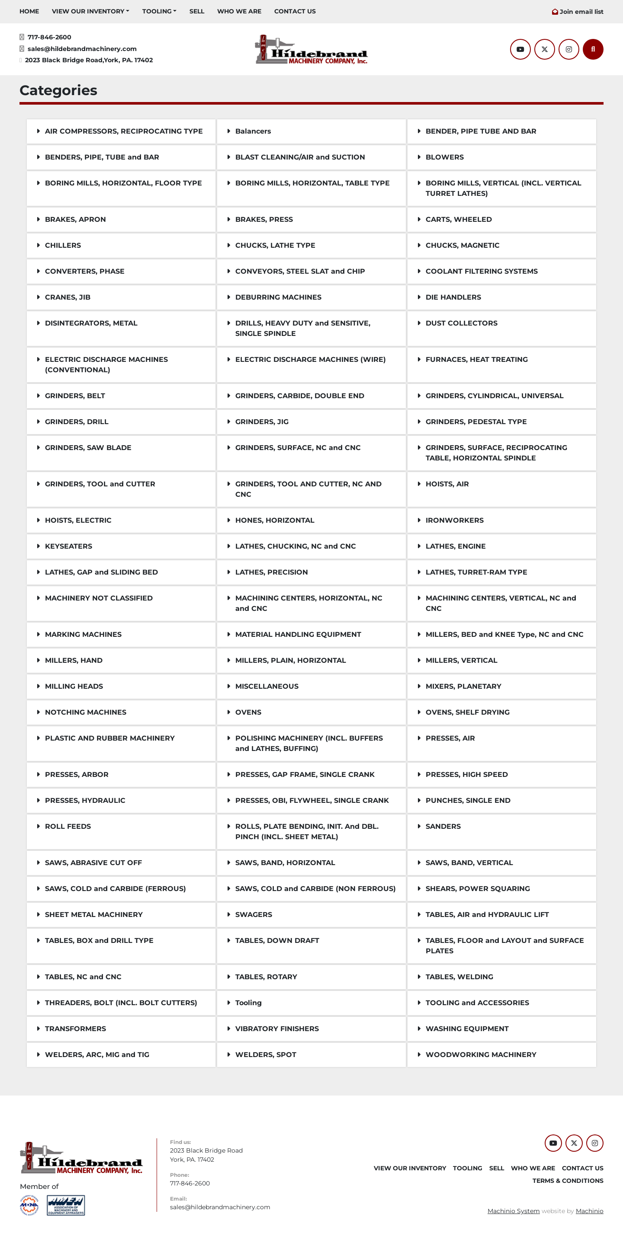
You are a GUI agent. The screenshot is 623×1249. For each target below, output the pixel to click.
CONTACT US (295, 11)
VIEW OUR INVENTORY (88, 11)
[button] (90, 11)
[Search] (593, 49)
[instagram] (569, 49)
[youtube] (520, 49)
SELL (196, 11)
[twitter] (544, 49)
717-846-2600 (49, 37)
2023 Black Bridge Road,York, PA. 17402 (89, 60)
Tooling (157, 11)
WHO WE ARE (239, 11)
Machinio (590, 1211)
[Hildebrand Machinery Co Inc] (81, 1157)
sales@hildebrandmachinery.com (82, 49)
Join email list (582, 12)
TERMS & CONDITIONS (568, 1181)
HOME (29, 11)
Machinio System (514, 1211)
